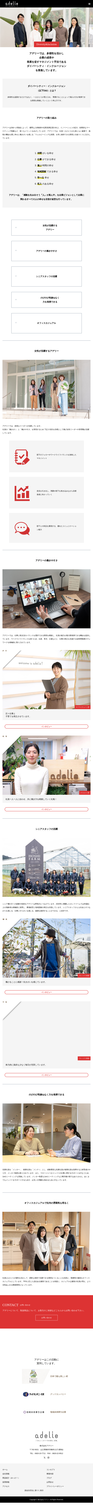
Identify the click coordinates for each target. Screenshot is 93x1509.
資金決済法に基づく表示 (34, 1490)
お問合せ (50, 1482)
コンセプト (51, 1470)
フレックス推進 (84, 975)
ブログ (49, 1478)
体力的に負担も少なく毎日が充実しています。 (26, 1065)
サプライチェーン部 (82, 707)
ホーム (5, 1470)
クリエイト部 (84, 793)
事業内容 (50, 1474)
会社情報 (5, 1474)
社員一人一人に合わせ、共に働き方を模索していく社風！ (31, 799)
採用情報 (5, 1482)
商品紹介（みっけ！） (11, 1478)
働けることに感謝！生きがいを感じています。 (26, 982)
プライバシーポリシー (55, 1486)
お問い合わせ (46, 1318)
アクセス (5, 1486)
